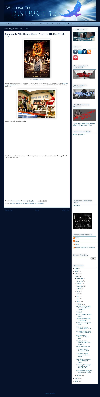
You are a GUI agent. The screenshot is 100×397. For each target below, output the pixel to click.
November (80, 281)
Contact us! (76, 205)
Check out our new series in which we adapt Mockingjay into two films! (84, 124)
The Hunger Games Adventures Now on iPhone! (82, 355)
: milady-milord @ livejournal (38, 79)
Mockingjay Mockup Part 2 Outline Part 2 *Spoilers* (84, 371)
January (79, 375)
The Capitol (44, 24)
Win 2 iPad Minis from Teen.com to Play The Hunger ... (83, 342)
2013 (76, 276)
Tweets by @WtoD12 (79, 134)
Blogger (53, 393)
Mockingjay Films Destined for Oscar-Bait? (82, 337)
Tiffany (77, 244)
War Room (71, 24)
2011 (76, 381)
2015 (76, 271)
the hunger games (39, 203)
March (79, 301)
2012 (76, 378)
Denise (77, 238)
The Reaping (22, 24)
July (78, 291)
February (79, 304)
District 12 (9, 24)
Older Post (65, 210)
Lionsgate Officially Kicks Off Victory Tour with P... (84, 331)
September (80, 286)
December (80, 278)
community (12, 203)
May (78, 296)
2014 (76, 273)
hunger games (18, 203)
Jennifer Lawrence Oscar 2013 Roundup (83, 319)
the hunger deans (29, 203)
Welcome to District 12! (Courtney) (85, 247)
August (79, 288)
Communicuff (83, 24)
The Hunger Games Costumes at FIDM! (82, 350)
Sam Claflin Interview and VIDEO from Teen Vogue (83, 360)
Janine (77, 241)
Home (37, 210)
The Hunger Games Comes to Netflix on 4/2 (83, 327)
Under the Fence (57, 24)
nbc (24, 203)
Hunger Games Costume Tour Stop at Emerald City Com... (83, 308)
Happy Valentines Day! (83, 346)
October (79, 283)
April (78, 299)
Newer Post (8, 210)
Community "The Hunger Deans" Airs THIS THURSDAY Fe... (83, 366)
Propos (33, 24)
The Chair (79, 312)
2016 (76, 268)
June (78, 294)
